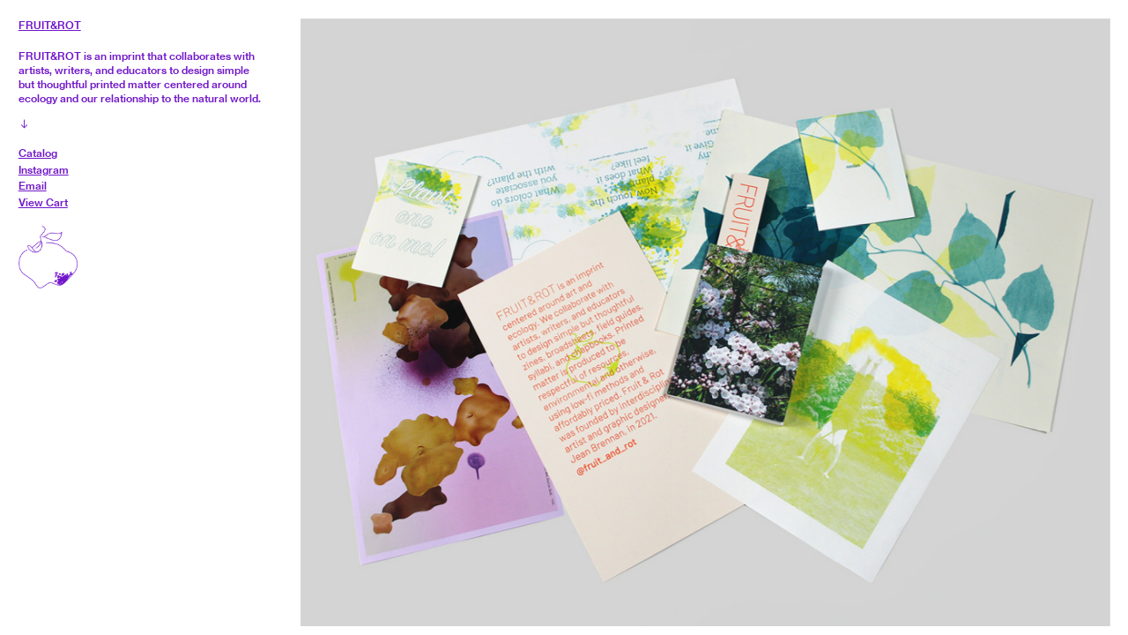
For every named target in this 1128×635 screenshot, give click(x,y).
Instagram (44, 169)
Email (33, 185)
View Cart (43, 202)
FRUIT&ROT (50, 25)
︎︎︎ (24, 124)
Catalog (38, 153)
